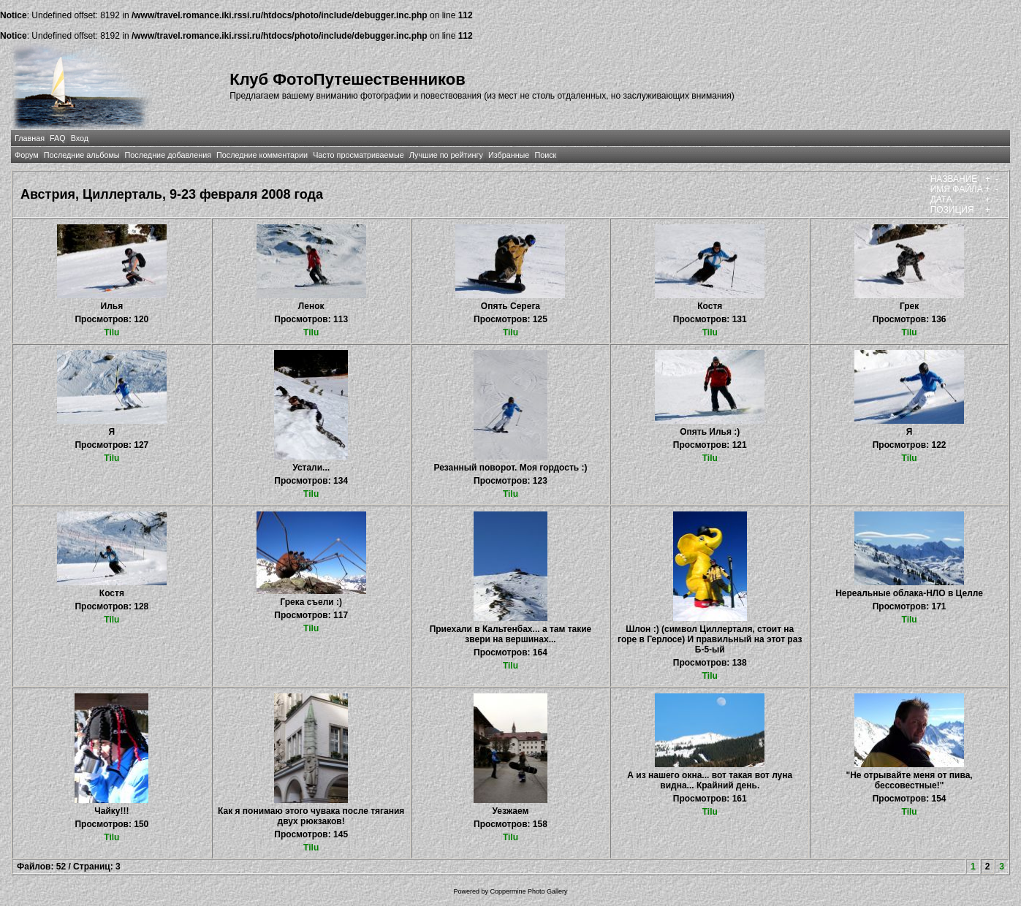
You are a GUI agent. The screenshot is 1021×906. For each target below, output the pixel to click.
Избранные (508, 155)
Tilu (111, 332)
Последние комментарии (262, 155)
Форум (27, 155)
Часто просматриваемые (358, 155)
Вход (79, 138)
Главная (30, 138)
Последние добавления (168, 155)
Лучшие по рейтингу (446, 155)
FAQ (58, 138)
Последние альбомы (82, 155)
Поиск (545, 155)
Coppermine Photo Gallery (528, 891)
